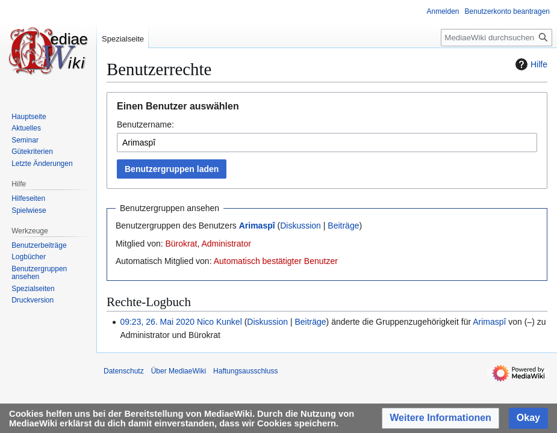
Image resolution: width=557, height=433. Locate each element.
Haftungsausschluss (245, 371)
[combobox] (327, 142)
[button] (440, 418)
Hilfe (529, 64)
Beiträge (343, 225)
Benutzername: (145, 124)
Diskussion (300, 225)
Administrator (225, 243)
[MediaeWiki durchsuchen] (496, 37)
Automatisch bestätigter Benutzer (276, 261)
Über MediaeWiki (178, 371)
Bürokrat (181, 243)
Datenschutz (124, 371)
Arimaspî (257, 225)
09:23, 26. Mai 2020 (157, 322)
